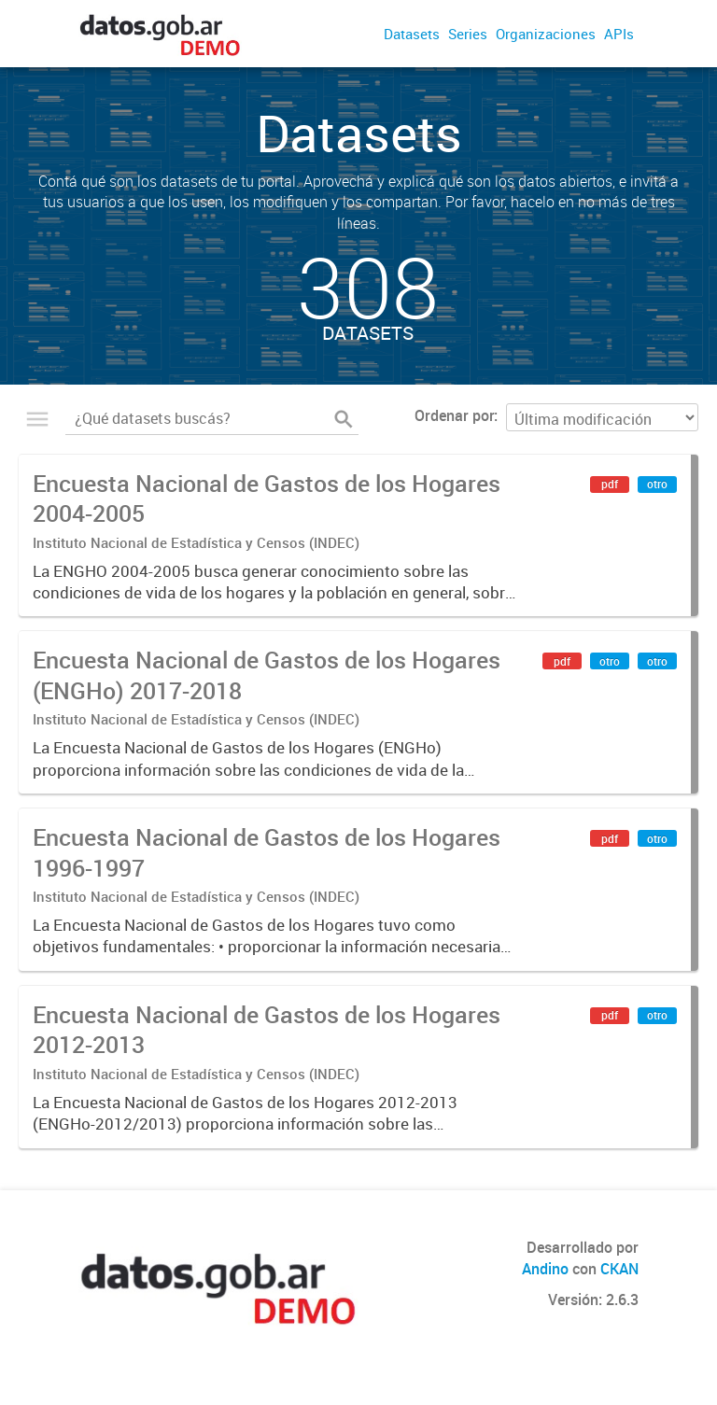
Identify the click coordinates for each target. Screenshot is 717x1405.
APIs (619, 33)
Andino (545, 1268)
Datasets (412, 33)
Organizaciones (546, 33)
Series (467, 33)
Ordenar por (454, 415)
